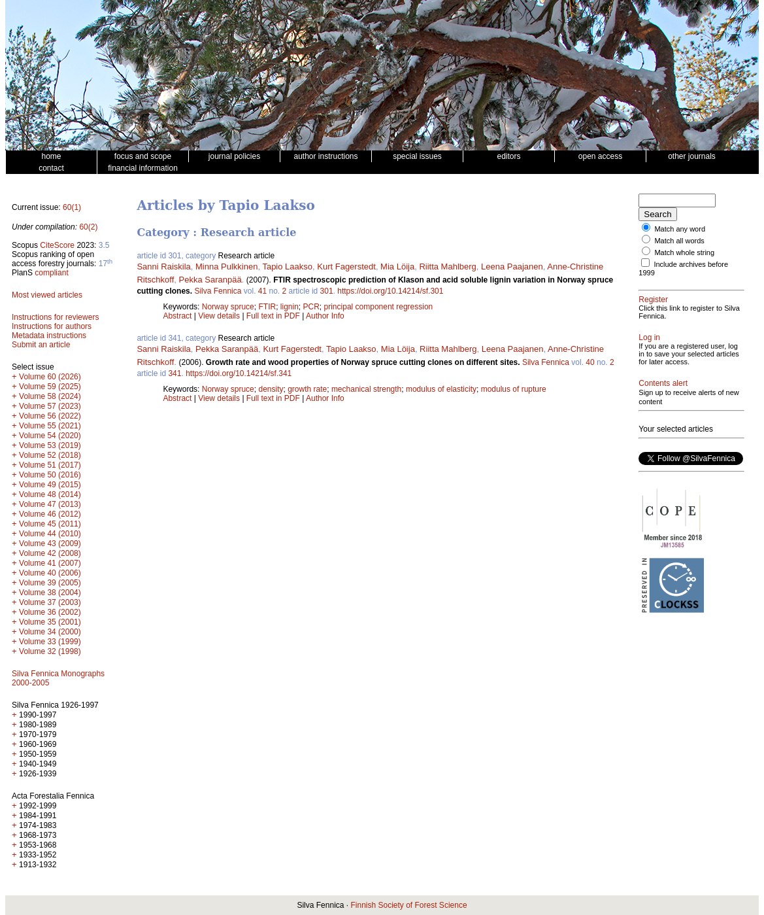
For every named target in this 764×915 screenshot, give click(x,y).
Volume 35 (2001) (50, 622)
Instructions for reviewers (55, 317)
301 (326, 291)
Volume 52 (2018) (50, 455)
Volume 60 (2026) (50, 376)
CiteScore (57, 245)
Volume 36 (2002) (50, 612)
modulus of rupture (513, 389)
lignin (289, 306)
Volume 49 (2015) (50, 484)
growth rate (307, 389)
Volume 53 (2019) (50, 445)
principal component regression (378, 306)
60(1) (72, 207)
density (270, 389)
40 (590, 362)
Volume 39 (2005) (50, 582)
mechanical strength (366, 389)
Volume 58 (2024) (50, 396)
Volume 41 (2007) (50, 563)
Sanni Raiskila (163, 266)
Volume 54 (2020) (50, 435)
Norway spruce (228, 306)
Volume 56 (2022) (50, 416)
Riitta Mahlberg (447, 266)
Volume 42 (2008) (50, 553)
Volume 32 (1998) (50, 651)
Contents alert (663, 383)
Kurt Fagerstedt (346, 266)
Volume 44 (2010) (50, 533)
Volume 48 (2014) (50, 494)
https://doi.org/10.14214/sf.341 (238, 373)
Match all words (679, 241)
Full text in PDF (273, 315)
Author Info (325, 315)
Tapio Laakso (287, 266)
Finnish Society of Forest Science (408, 905)
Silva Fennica (217, 291)
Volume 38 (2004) (50, 592)
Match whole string (684, 252)
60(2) (88, 227)
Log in (649, 337)
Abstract (177, 315)
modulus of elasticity (441, 389)
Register (653, 299)
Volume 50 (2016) (50, 474)
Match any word (679, 229)
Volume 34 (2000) (50, 631)
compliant (51, 272)
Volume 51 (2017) (50, 465)
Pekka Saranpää (209, 280)
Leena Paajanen (512, 266)
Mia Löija (397, 266)
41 (262, 291)
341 (174, 373)
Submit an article (41, 344)
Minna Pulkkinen (226, 266)
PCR (311, 306)
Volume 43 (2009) (50, 543)
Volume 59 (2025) (50, 386)
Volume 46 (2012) (50, 514)
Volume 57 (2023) (50, 406)
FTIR (267, 306)
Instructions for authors (51, 326)
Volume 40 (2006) (50, 573)
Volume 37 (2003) (50, 602)
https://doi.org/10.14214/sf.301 (390, 291)
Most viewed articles (47, 295)
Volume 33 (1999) (50, 641)
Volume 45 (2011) (50, 523)
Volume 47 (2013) (50, 504)
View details (220, 315)
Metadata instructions (49, 335)
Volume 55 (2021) (50, 425)
